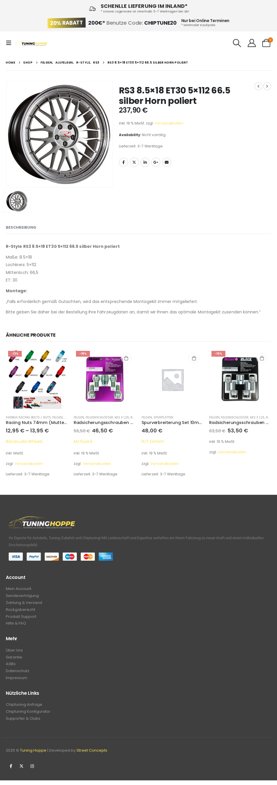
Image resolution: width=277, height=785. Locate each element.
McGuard (83, 441)
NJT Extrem (153, 441)
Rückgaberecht (20, 610)
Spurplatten (163, 417)
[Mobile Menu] (10, 43)
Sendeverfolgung (22, 596)
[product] (37, 380)
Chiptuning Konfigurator (28, 716)
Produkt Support (21, 618)
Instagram (32, 770)
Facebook (123, 162)
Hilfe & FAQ (16, 625)
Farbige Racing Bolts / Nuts (28, 417)
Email (166, 162)
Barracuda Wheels (24, 441)
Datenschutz (17, 674)
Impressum (16, 681)
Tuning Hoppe (33, 755)
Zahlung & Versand (24, 603)
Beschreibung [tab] (21, 227)
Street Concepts (92, 755)
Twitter (134, 162)
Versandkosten (169, 123)
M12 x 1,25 (122, 417)
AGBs (11, 667)
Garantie (14, 660)
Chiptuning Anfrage (24, 708)
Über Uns (14, 652)
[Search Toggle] (237, 43)
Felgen (57, 417)
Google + (155, 162)
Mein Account (18, 589)
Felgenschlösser (99, 417)
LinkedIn (145, 162)
